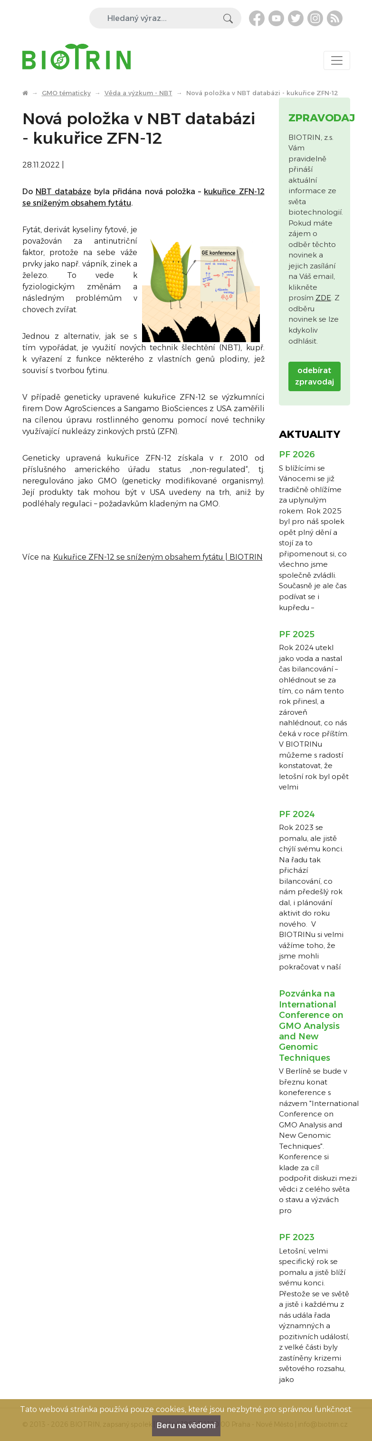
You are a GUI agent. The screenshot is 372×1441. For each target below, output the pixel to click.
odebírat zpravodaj (314, 376)
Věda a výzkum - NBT (138, 93)
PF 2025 (297, 634)
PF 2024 (297, 814)
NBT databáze (63, 191)
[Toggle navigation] (337, 60)
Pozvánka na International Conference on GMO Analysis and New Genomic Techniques (311, 1025)
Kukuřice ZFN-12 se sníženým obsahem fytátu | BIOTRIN (158, 557)
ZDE (323, 297)
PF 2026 (297, 454)
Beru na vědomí (186, 1425)
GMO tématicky (66, 93)
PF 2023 (297, 1237)
